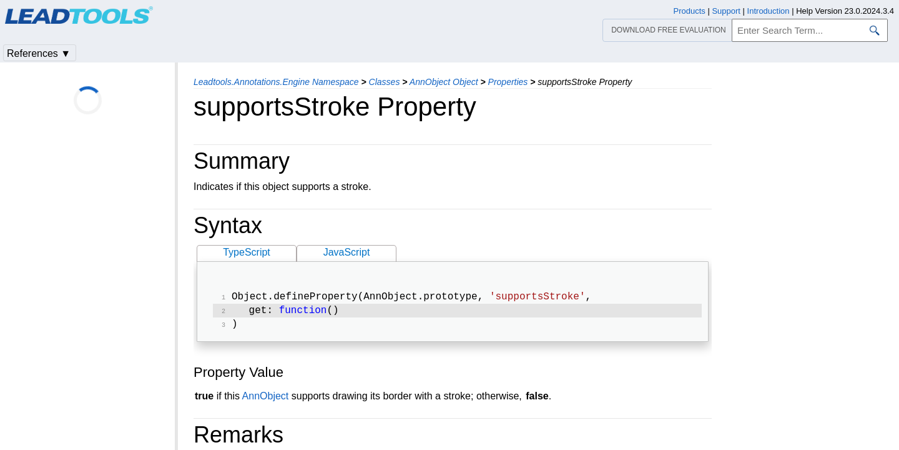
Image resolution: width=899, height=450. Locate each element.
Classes (384, 82)
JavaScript (346, 252)
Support (726, 11)
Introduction (768, 11)
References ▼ (39, 53)
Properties (508, 82)
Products (689, 11)
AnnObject (265, 399)
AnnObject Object (444, 82)
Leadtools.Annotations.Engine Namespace (276, 82)
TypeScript (246, 252)
